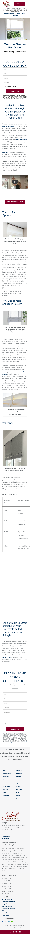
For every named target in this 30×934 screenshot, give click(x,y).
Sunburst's (5, 152)
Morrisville (19, 773)
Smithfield (19, 770)
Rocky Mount (7, 773)
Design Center (6, 904)
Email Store (5, 839)
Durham (18, 786)
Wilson (17, 799)
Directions (5, 832)
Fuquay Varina (20, 783)
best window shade (8, 126)
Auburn (18, 795)
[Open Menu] (27, 4)
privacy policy (19, 98)
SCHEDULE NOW (15, 91)
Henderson (6, 780)
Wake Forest (6, 799)
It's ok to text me (12, 86)
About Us (4, 913)
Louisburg (18, 776)
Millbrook (6, 776)
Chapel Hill (19, 789)
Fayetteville (6, 786)
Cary (4, 792)
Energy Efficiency (7, 906)
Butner (18, 792)
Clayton (5, 789)
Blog (3, 910)
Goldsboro (18, 780)
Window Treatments (8, 902)
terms (13, 739)
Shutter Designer (7, 899)
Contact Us (5, 915)
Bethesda (6, 795)
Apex (4, 770)
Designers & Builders (8, 908)
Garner (5, 783)
